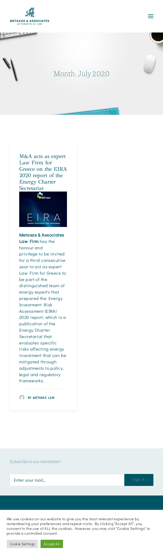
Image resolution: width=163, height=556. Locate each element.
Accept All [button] (51, 544)
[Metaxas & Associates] (30, 16)
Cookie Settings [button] (22, 544)
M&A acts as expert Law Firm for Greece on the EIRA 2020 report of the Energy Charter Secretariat (43, 172)
